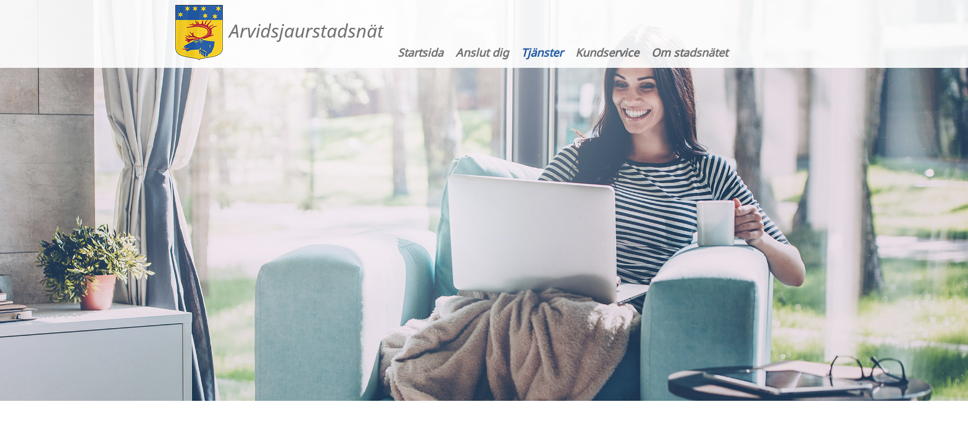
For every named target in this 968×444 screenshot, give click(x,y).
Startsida (420, 52)
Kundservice (607, 52)
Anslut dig (482, 52)
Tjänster (542, 52)
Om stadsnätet (689, 52)
